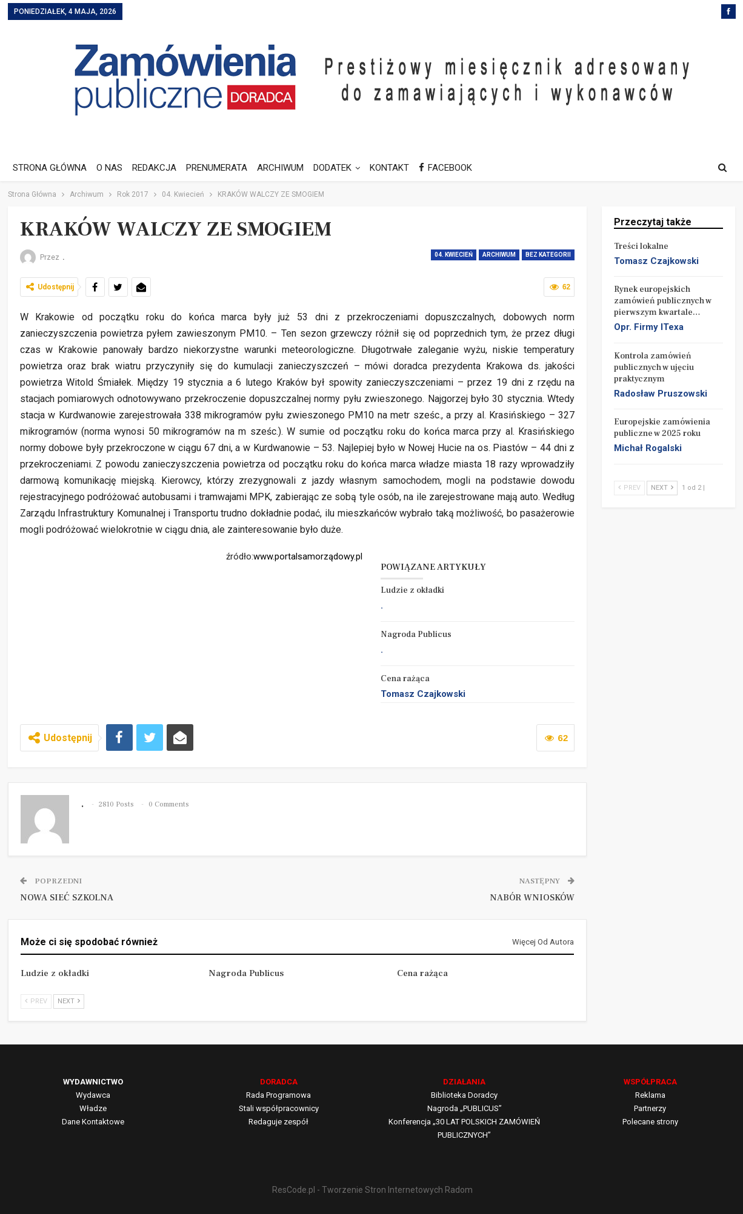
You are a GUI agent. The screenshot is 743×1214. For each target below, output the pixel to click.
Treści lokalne (641, 246)
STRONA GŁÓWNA (50, 167)
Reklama (650, 1095)
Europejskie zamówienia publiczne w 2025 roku (662, 428)
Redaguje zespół (278, 1121)
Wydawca (93, 1095)
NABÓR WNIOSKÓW (532, 897)
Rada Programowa (278, 1095)
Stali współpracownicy (279, 1108)
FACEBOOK (458, 167)
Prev (36, 1001)
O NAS (111, 167)
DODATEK (341, 167)
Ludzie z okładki (412, 590)
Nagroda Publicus (416, 634)
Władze (93, 1108)
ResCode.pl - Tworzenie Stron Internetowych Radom (372, 1190)
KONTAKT (400, 167)
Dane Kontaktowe (93, 1121)
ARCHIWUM (287, 167)
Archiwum (499, 254)
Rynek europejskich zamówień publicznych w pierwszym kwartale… (662, 301)
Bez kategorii (548, 254)
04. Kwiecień (454, 254)
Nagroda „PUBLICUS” (464, 1108)
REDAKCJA (158, 167)
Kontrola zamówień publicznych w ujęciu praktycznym (654, 367)
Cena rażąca (405, 678)
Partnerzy (650, 1108)
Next (69, 1001)
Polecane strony (650, 1121)
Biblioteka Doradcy (464, 1095)
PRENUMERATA (222, 167)
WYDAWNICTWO (93, 1081)
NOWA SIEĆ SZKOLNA (66, 897)
